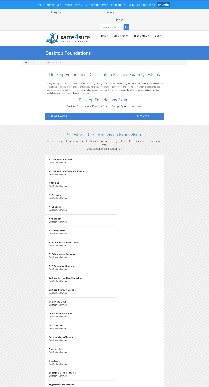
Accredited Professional (36, 157)
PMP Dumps (35, 365)
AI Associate (30, 170)
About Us (36, 382)
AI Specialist (87, 170)
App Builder (143, 170)
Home (130, 23)
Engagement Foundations (93, 235)
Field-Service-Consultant (93, 248)
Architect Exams (32, 183)
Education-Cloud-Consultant (37, 235)
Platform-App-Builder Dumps (35, 371)
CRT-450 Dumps (145, 365)
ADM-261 (142, 157)
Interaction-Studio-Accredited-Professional (158, 261)
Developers (143, 222)
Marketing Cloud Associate (94, 274)
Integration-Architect (91, 261)
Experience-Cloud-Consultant (151, 235)
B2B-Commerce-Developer (150, 183)
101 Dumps (63, 365)
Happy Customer (103, 344)
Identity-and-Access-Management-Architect (45, 261)
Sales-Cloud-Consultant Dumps (90, 366)
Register (153, 12)
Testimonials (167, 23)
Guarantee (51, 382)
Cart (184, 23)
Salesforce (36, 49)
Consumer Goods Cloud (92, 209)
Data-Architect (88, 222)
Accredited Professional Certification (99, 157)
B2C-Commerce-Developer (37, 196)
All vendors (146, 23)
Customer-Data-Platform (36, 222)
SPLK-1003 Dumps (118, 370)
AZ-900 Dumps (91, 370)
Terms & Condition (68, 382)
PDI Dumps (63, 370)
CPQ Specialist (144, 209)
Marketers (29, 274)
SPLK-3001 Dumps (146, 370)
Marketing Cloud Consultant (151, 274)
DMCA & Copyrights (106, 382)
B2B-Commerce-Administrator (96, 183)
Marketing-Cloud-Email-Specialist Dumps (173, 366)
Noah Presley (103, 339)
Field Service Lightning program (40, 248)
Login (168, 12)
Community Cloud (32, 209)
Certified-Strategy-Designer (151, 196)
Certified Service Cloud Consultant (97, 196)
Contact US (87, 382)
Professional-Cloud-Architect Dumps (118, 366)
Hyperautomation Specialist (151, 248)
